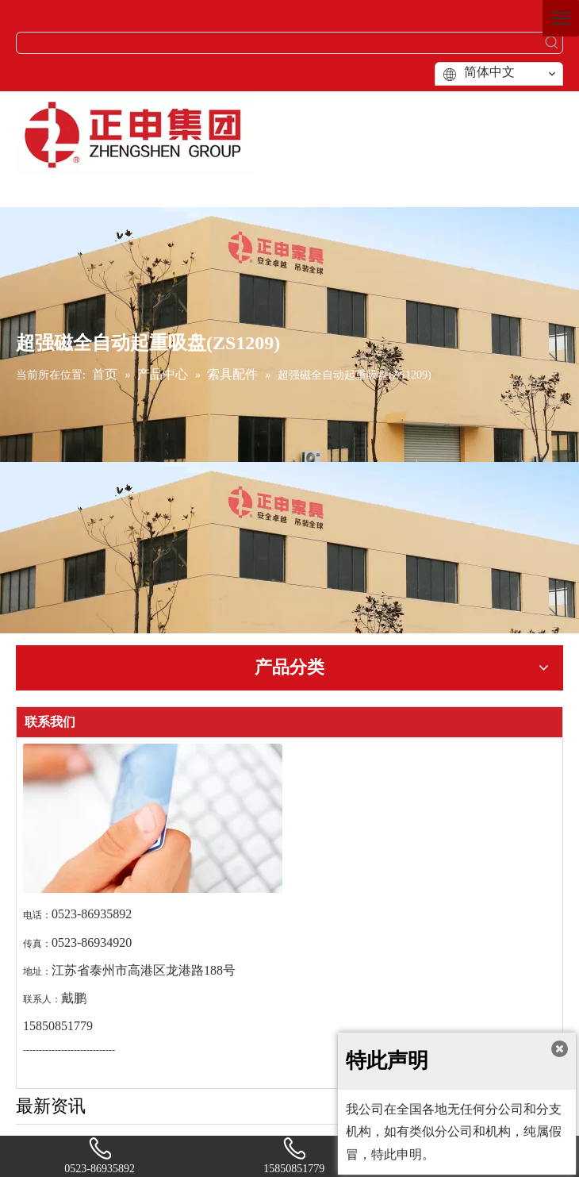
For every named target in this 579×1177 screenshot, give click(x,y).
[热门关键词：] (552, 43)
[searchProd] (279, 43)
